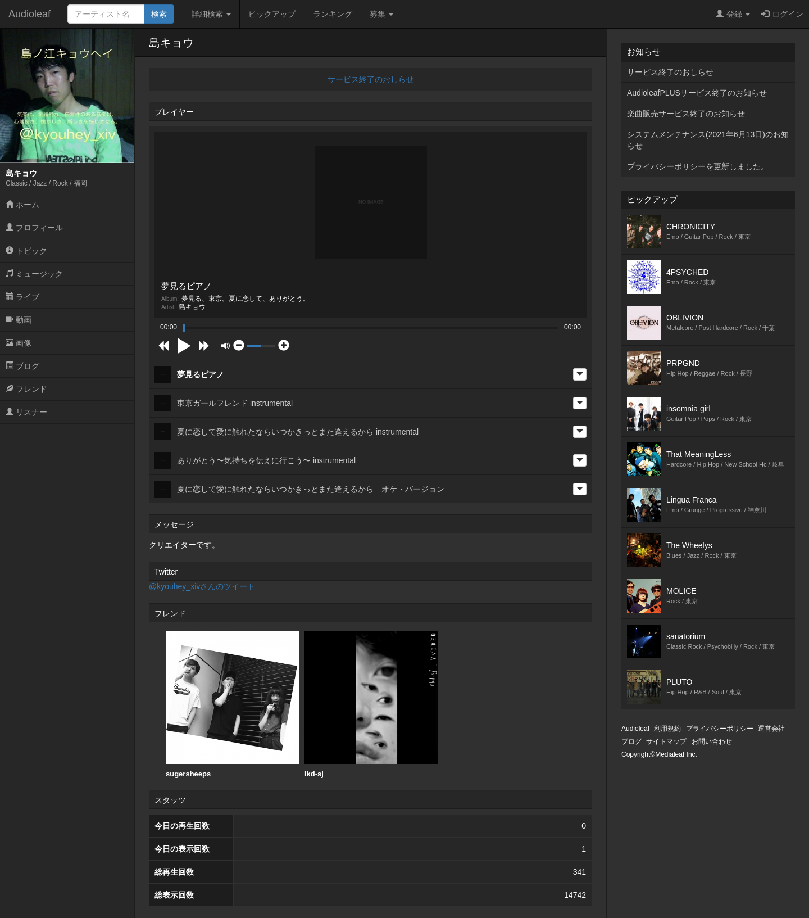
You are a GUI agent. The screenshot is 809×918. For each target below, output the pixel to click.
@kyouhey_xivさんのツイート (202, 586)
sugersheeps (232, 704)
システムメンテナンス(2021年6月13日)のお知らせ (708, 140)
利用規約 (667, 728)
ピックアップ (272, 14)
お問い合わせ (712, 741)
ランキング (332, 14)
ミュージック (34, 273)
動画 (18, 319)
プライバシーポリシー (719, 728)
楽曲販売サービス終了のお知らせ (686, 113)
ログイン (782, 14)
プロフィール (34, 227)
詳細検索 (211, 14)
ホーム (22, 204)
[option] (232, 705)
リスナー (26, 412)
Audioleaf (29, 14)
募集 (381, 14)
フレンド (26, 389)
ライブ (22, 296)
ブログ (22, 365)
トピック (26, 250)
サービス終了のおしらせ (371, 79)
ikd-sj (371, 704)
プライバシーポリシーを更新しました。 (698, 166)
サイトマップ (666, 741)
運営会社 (771, 728)
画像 (18, 342)
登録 (733, 14)
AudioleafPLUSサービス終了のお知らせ (697, 92)
